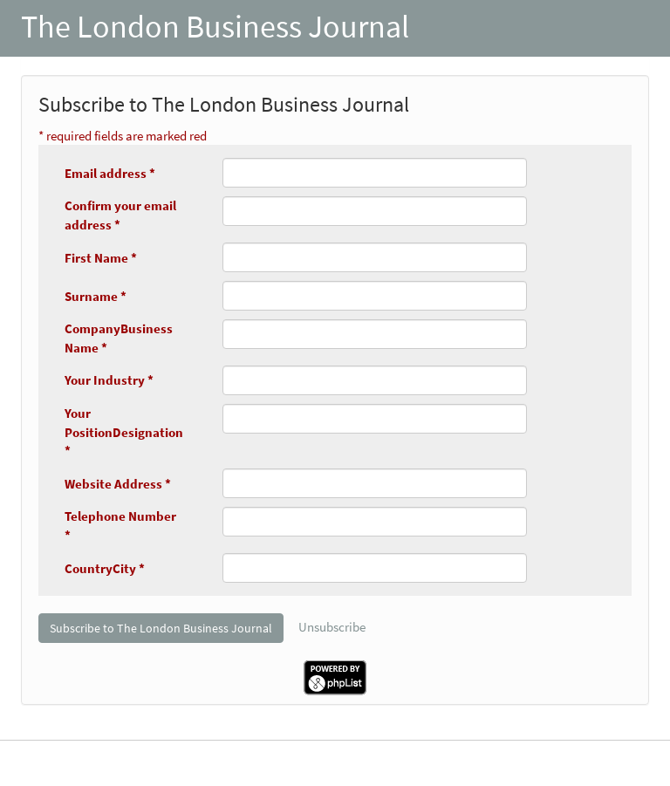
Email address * (110, 173)
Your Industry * (109, 380)
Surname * (95, 296)
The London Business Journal (215, 26)
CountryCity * (105, 568)
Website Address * (118, 483)
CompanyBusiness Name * (119, 337)
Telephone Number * (120, 525)
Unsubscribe (332, 627)
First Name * (101, 257)
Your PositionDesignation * (124, 432)
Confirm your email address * (120, 214)
